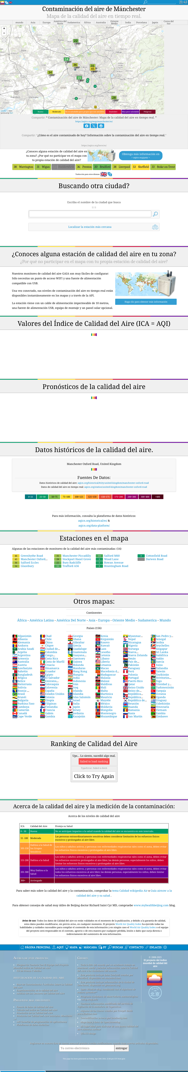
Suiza (157, 665)
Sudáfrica (159, 655)
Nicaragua (132, 642)
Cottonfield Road (152, 555)
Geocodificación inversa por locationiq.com (103, 1017)
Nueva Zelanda (135, 655)
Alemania (21, 642)
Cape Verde (22, 716)
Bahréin (20, 671)
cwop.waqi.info (89, 999)
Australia (20, 661)
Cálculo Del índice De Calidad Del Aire (37, 1009)
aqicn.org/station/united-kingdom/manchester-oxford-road (115, 486)
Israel (74, 700)
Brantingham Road (112, 566)
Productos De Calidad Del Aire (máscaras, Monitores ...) (42, 1017)
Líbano (102, 658)
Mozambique (106, 716)
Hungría (75, 674)
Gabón (46, 713)
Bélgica (19, 677)
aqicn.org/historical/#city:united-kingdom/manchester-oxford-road (113, 482)
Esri (11, 113)
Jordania (76, 713)
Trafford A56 (66, 566)
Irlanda (75, 690)
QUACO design (88, 1033)
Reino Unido (133, 687)
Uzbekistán (160, 703)
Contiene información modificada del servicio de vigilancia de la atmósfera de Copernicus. (105, 1005)
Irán (73, 684)
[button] (4, 29)
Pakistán (131, 665)
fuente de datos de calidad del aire (35, 1006)
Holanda (76, 665)
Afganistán (21, 636)
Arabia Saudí (23, 649)
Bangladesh (22, 674)
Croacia (47, 665)
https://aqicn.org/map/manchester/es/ (94, 121)
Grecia (74, 645)
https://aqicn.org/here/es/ (94, 145)
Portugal (131, 677)
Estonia (47, 697)
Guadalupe (77, 649)
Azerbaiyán (22, 668)
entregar (121, 1048)
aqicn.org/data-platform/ (94, 525)
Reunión (131, 703)
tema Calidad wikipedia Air (130, 890)
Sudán (157, 658)
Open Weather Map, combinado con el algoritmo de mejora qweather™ (106, 991)
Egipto (46, 674)
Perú (128, 671)
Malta (101, 690)
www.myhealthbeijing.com (151, 905)
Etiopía (47, 700)
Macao (102, 668)
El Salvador (50, 677)
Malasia (102, 677)
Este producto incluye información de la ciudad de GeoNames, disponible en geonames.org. (105, 984)
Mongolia (104, 710)
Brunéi (19, 697)
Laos (100, 649)
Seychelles (160, 645)
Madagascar (105, 674)
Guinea (75, 661)
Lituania (103, 665)
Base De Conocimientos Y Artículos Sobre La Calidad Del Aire (42, 986)
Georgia (75, 636)
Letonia (102, 655)
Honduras (76, 668)
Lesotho (102, 652)
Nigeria (130, 645)
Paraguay (131, 668)
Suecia (157, 661)
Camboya (20, 707)
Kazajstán (76, 716)
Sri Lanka (159, 652)
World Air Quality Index (128, 924)
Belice (18, 681)
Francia (47, 710)
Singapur (159, 649)
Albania (20, 639)
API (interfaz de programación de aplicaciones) (42, 1021)
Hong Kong (77, 671)
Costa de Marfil (52, 661)
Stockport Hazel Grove (72, 559)
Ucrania (158, 694)
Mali (100, 687)
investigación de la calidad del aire (38, 977)
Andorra (20, 645)
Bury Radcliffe (67, 562)
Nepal (129, 639)
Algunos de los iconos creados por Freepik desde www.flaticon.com (104, 1012)
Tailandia (159, 668)
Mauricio (103, 697)
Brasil (18, 694)
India (74, 677)
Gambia (47, 716)
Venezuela (160, 707)
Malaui (102, 681)
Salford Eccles (25, 562)
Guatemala (77, 652)
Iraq (73, 687)
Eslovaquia (49, 684)
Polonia (130, 674)
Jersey (74, 710)
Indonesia (77, 681)
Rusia (129, 713)
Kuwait (102, 645)
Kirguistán (104, 639)
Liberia (102, 661)
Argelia (19, 652)
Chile (46, 639)
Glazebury (23, 566)
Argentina (21, 655)
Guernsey (76, 658)
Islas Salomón (79, 697)
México (102, 703)
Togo (156, 681)
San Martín (132, 716)
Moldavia (103, 707)
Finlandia (49, 707)
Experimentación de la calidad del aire (37, 990)
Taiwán (158, 671)
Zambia (158, 713)
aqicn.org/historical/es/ (92, 520)
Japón (74, 707)
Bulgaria (20, 700)
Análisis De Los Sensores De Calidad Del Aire (40, 993)
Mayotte (103, 700)
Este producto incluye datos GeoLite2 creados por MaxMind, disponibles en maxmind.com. (105, 976)
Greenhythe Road (27, 555)
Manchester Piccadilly (72, 555)
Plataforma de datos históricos (33, 1024)
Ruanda (130, 707)
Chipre (47, 645)
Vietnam (159, 710)
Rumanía (131, 710)
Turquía (158, 690)
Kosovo (102, 642)
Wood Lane (107, 559)
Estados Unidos (52, 694)
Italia (74, 703)
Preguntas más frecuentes (31, 1000)
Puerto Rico (133, 681)
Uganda (158, 697)
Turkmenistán (162, 687)
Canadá (19, 713)
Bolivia (19, 687)
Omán (129, 658)
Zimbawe (159, 716)
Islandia (75, 694)
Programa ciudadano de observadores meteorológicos (109, 996)
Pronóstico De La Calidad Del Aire (35, 1012)
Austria (19, 665)
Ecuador (48, 671)
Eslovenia (48, 687)
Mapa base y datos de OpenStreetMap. (100, 1022)
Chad (45, 636)
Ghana (74, 639)
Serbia (157, 642)
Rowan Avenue (110, 562)
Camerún (20, 710)
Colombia (48, 652)
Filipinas (48, 703)
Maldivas (103, 684)
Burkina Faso (23, 703)
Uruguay (159, 700)
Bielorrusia (22, 684)
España (47, 690)
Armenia (20, 658)
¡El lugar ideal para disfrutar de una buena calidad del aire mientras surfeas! (107, 1028)
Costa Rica (49, 658)
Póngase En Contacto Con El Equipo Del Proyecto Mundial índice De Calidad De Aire (40, 966)
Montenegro (105, 713)
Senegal (158, 639)
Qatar (129, 684)
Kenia (101, 636)
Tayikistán (160, 674)
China (46, 642)
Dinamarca (49, 668)
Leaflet (3, 111)
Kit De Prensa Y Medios (29, 970)
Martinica (104, 694)
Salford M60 (108, 555)
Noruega (131, 649)
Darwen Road (150, 559)
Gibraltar (76, 642)
